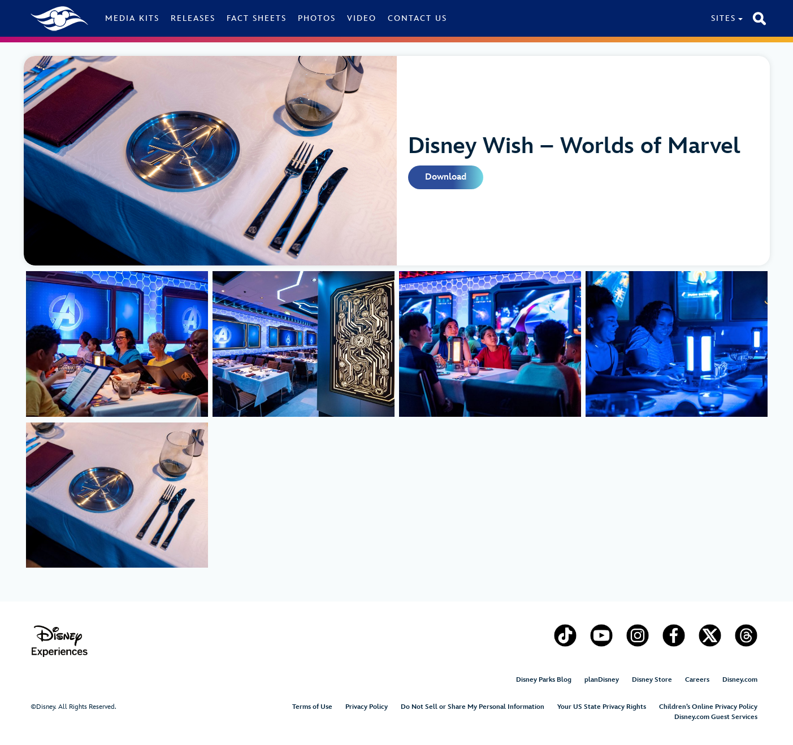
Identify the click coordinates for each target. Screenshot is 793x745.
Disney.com (739, 680)
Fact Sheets (257, 18)
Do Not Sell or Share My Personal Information (472, 707)
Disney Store (652, 680)
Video (361, 18)
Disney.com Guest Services (715, 717)
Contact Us (417, 18)
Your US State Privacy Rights (601, 707)
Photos (317, 18)
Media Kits (132, 18)
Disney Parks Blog (543, 680)
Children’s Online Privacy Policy (708, 707)
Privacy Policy (366, 707)
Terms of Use (312, 707)
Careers (697, 680)
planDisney (601, 680)
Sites (723, 18)
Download (445, 177)
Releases (193, 18)
